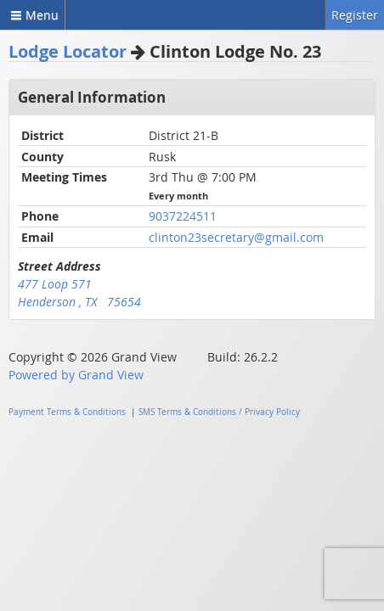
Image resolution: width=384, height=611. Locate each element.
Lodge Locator (67, 51)
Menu (32, 15)
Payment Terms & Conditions (67, 412)
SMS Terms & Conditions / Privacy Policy (219, 412)
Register (354, 15)
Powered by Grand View (76, 375)
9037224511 (183, 216)
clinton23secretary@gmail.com (236, 237)
